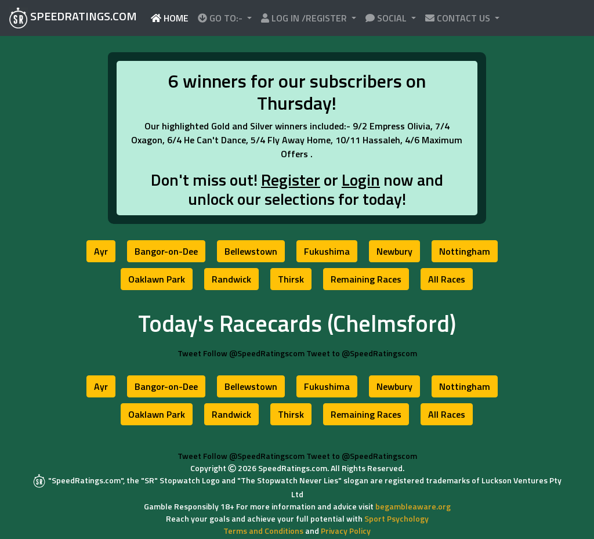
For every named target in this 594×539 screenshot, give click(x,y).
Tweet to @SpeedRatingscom (361, 353)
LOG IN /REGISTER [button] (305, 18)
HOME (172, 17)
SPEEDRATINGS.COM (73, 17)
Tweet (189, 353)
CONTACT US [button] (458, 18)
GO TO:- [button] (221, 18)
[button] (100, 251)
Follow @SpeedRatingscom (254, 353)
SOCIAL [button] (387, 18)
